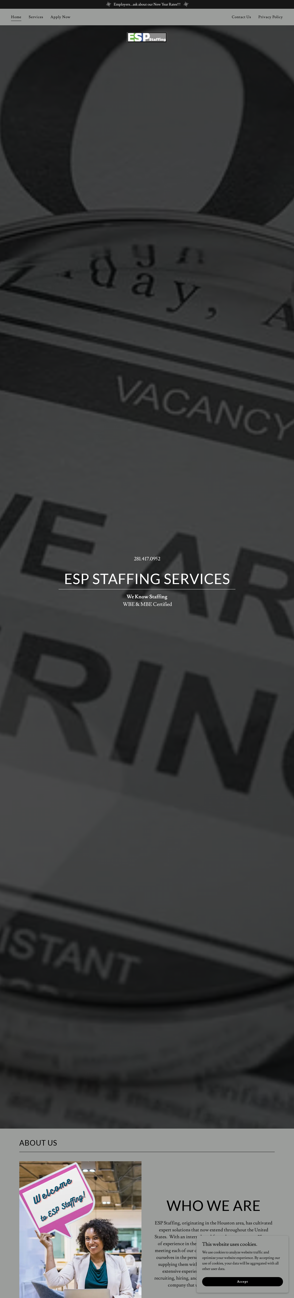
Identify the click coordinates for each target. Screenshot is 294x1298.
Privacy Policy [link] (270, 17)
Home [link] (16, 17)
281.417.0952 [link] (147, 559)
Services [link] (36, 17)
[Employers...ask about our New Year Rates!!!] (147, 4)
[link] (147, 16)
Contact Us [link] (241, 17)
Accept (242, 1281)
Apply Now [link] (61, 17)
